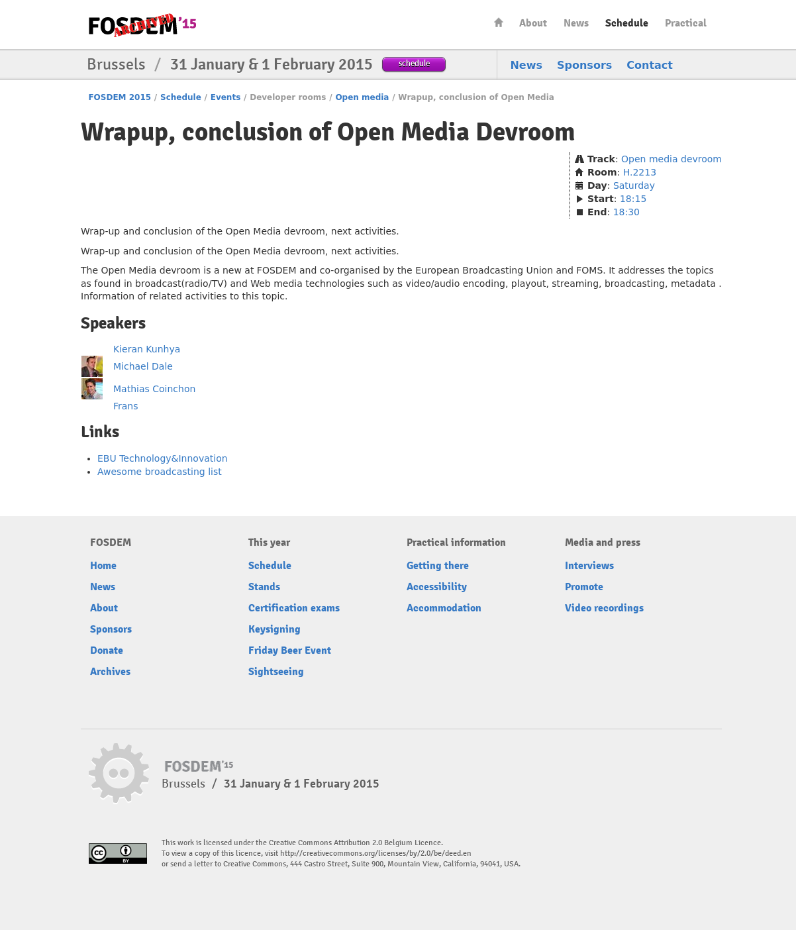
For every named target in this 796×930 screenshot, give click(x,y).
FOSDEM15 (142, 25)
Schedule (626, 23)
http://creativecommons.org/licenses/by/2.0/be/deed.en (376, 853)
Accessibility (437, 587)
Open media (362, 97)
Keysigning (274, 629)
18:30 (626, 212)
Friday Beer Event (289, 650)
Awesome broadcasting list (159, 471)
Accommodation (444, 608)
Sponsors (584, 65)
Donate (106, 650)
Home (498, 22)
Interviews (589, 565)
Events (226, 97)
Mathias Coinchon (154, 389)
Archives (110, 671)
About (533, 23)
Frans (125, 406)
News (576, 23)
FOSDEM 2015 (119, 97)
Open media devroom (671, 159)
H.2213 (639, 172)
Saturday (634, 185)
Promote (584, 587)
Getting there (438, 565)
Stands (264, 587)
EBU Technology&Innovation (162, 458)
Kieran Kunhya (146, 349)
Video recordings (604, 608)
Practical (686, 23)
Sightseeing (276, 671)
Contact (649, 65)
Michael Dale (143, 366)
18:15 (633, 198)
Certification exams (294, 608)
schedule (414, 63)
